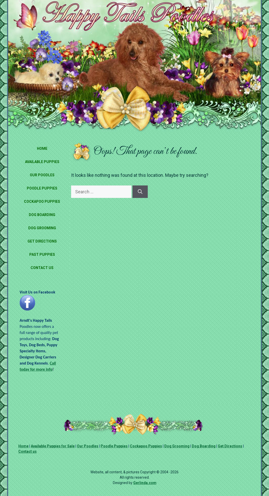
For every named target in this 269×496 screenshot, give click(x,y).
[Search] (140, 191)
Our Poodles (42, 175)
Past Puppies (42, 254)
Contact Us (42, 268)
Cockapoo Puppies (42, 201)
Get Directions (42, 241)
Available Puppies (42, 162)
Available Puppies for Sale (53, 446)
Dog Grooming (42, 228)
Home (42, 148)
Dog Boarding (42, 215)
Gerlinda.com (144, 483)
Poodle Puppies (42, 188)
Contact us (27, 451)
